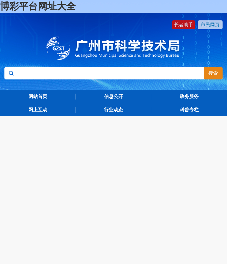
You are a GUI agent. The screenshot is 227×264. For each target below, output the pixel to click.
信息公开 (113, 96)
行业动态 (113, 109)
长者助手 (183, 24)
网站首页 (37, 96)
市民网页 (210, 24)
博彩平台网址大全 (38, 6)
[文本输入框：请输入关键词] (113, 73)
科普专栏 (189, 109)
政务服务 (189, 96)
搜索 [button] (213, 73)
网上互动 (37, 109)
